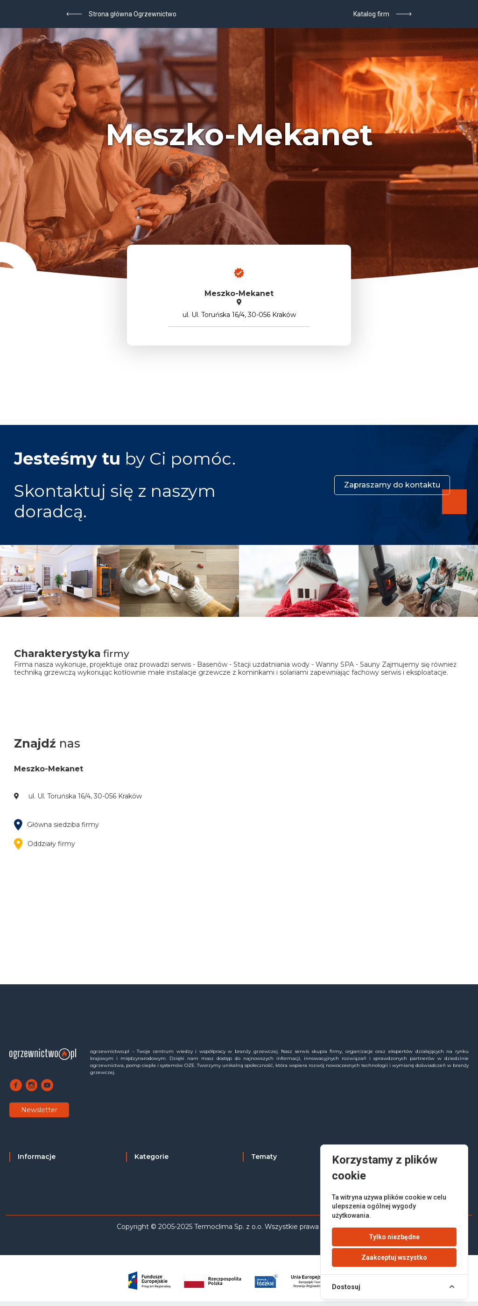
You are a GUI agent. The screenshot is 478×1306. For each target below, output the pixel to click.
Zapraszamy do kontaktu (392, 484)
